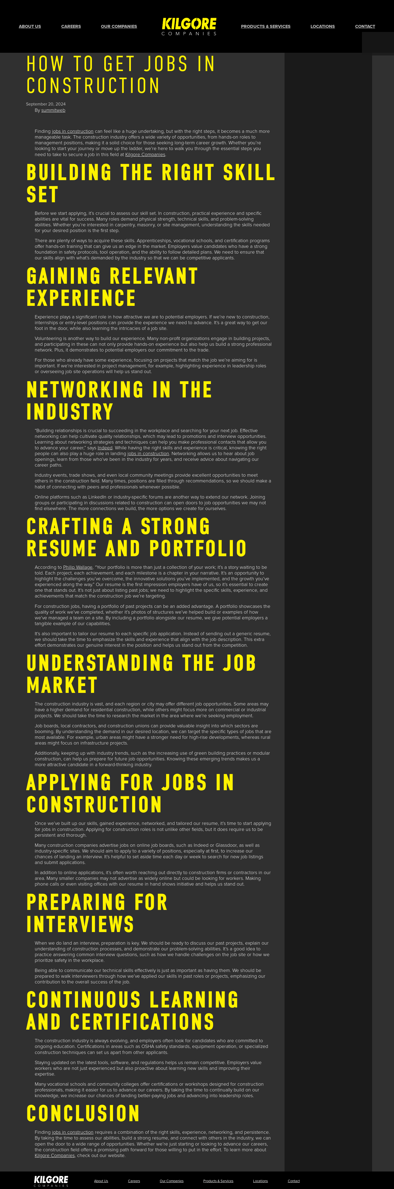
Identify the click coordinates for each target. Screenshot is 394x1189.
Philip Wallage (77, 550)
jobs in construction (73, 114)
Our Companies (119, 17)
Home (189, 18)
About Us (30, 17)
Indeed (105, 430)
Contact (365, 17)
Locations (323, 17)
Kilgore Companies (145, 137)
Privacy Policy (294, 1181)
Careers (71, 17)
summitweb (53, 93)
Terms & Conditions (326, 1181)
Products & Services (266, 17)
